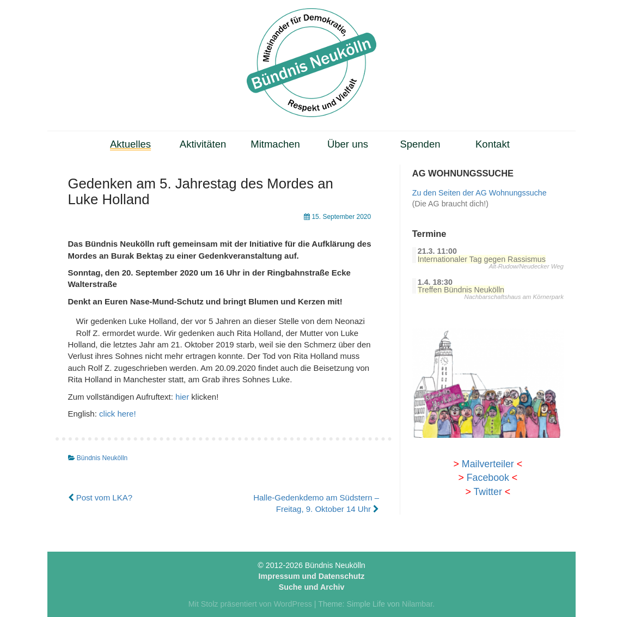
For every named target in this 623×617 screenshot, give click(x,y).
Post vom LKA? (100, 497)
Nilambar (417, 604)
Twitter (487, 491)
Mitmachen (275, 144)
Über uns (347, 144)
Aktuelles (130, 144)
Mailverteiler (488, 464)
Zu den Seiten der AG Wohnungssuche (479, 192)
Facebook (488, 477)
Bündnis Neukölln (102, 458)
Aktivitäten (203, 144)
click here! (117, 413)
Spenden (420, 144)
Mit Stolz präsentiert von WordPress (250, 604)
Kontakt (492, 144)
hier (182, 396)
